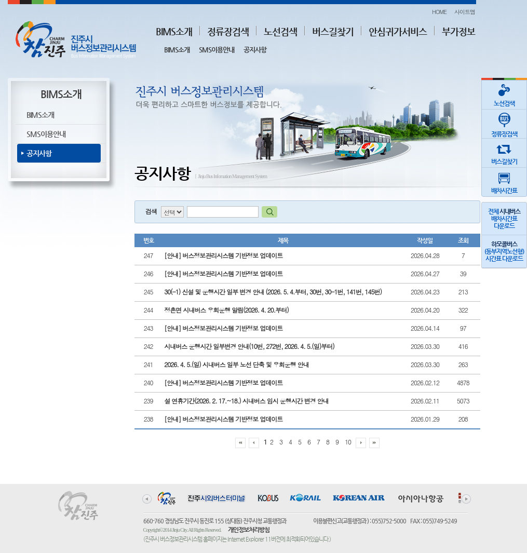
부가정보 (458, 31)
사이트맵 (464, 12)
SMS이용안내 (216, 49)
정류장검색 (228, 31)
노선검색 (280, 31)
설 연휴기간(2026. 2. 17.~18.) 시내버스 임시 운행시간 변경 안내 (246, 400)
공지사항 (255, 49)
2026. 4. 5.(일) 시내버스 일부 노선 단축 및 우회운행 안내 (236, 364)
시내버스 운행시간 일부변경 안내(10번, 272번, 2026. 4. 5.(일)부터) (249, 346)
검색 (151, 211)
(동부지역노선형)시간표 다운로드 (504, 251)
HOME (439, 12)
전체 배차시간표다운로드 (504, 219)
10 (348, 441)
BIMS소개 (174, 31)
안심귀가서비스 (398, 31)
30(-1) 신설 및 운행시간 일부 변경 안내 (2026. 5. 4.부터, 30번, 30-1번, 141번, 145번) (273, 291)
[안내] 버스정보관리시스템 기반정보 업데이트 (223, 255)
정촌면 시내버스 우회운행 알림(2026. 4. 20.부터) (226, 309)
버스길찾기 (333, 31)
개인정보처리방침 (248, 529)
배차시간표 (504, 181)
